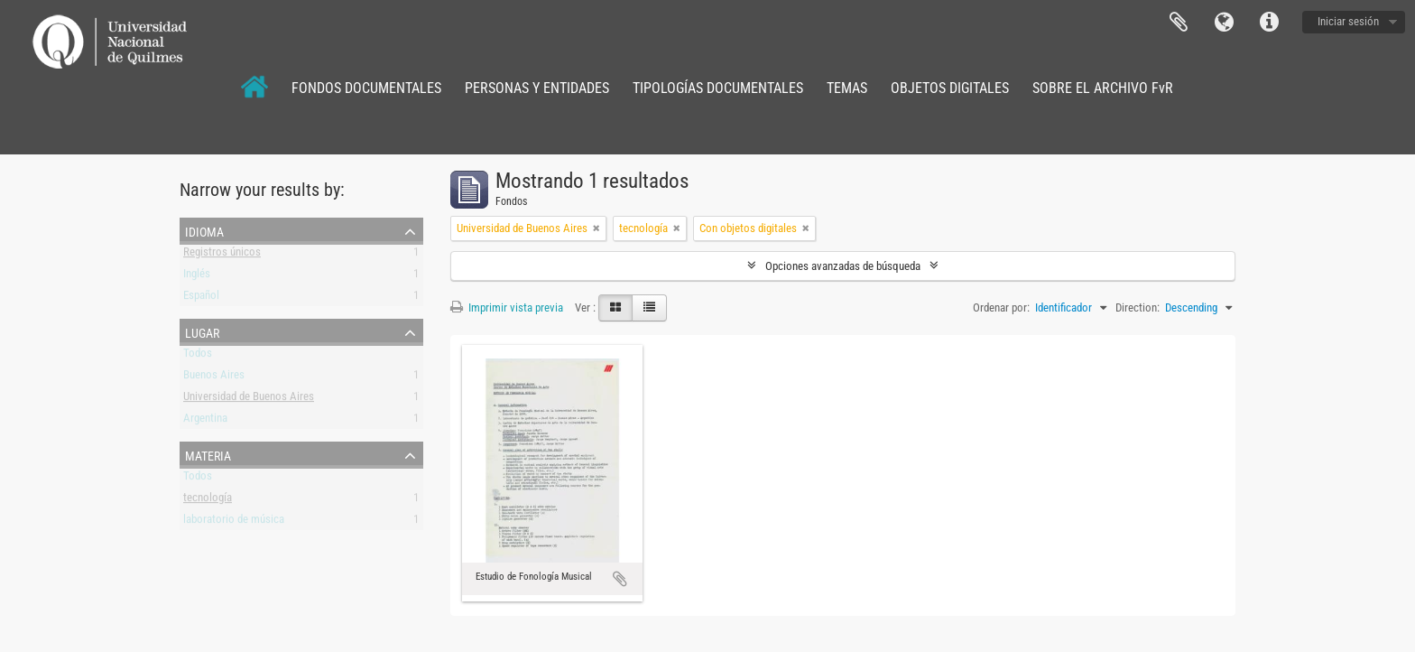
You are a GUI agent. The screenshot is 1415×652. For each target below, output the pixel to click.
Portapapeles (1178, 22)
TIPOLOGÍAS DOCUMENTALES (718, 88)
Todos (197, 356)
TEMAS (847, 88)
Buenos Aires (214, 378)
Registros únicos (222, 255)
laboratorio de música (233, 522)
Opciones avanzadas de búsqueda (842, 266)
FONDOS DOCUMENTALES (366, 88)
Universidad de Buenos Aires (248, 399)
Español (201, 298)
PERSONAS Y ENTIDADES (537, 88)
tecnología (207, 501)
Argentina (205, 421)
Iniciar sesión (1348, 21)
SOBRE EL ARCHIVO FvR (1102, 88)
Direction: (1137, 307)
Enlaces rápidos (1268, 22)
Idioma (1223, 22)
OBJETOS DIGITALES (950, 88)
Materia (208, 454)
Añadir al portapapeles (620, 579)
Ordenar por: (1001, 307)
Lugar (202, 331)
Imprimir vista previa (506, 307)
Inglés (196, 277)
